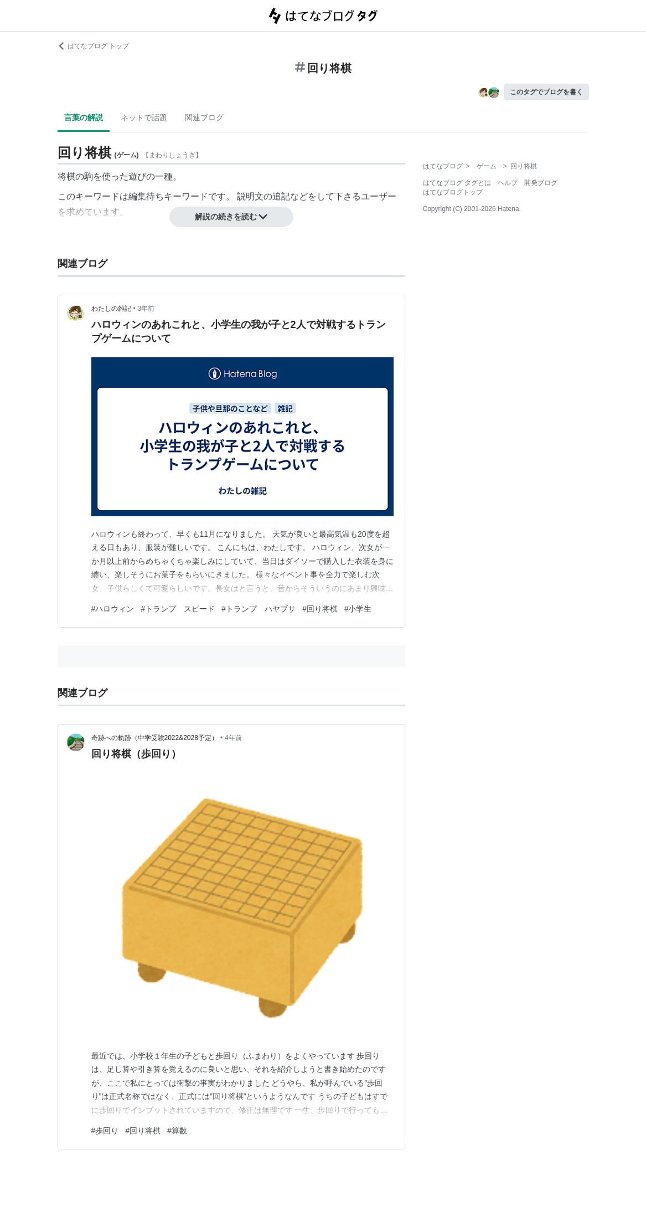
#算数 (177, 1130)
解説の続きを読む (231, 216)
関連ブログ (204, 117)
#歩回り (105, 1130)
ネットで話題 (144, 117)
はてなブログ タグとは (457, 183)
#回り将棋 (320, 608)
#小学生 (358, 608)
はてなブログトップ (453, 192)
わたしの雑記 (111, 308)
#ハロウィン (113, 608)
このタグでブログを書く (546, 92)
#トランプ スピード (178, 608)
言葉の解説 (83, 117)
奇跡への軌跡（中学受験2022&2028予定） (154, 738)
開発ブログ (540, 183)
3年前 (146, 308)
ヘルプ (508, 183)
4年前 (233, 738)
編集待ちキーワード (168, 196)
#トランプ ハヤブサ (258, 608)
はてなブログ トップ (93, 46)
